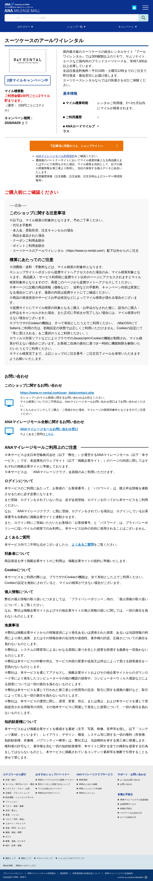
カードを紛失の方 (128, 817)
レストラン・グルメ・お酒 (17, 789)
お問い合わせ (126, 784)
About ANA (8, 865)
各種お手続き (126, 809)
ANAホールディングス (26, 865)
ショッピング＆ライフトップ (71, 858)
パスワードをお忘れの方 (131, 813)
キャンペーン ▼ (127, 26)
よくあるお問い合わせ (130, 780)
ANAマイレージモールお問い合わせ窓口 (49, 429)
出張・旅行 (11, 780)
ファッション (12, 802)
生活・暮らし (12, 811)
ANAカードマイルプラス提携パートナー (56, 780)
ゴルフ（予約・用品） (16, 819)
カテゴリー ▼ (25, 26)
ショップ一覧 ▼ (76, 26)
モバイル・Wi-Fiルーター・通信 (20, 784)
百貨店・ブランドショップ (17, 793)
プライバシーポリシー (13, 873)
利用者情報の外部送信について (86, 873)
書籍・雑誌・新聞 (14, 832)
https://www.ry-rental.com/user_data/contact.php (57, 392)
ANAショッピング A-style (90, 789)
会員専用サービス (128, 804)
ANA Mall (83, 780)
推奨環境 (64, 873)
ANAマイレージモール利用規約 (55, 156)
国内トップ (11, 858)
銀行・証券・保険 (14, 846)
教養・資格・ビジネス (16, 841)
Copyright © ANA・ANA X (14, 877)
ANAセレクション (87, 793)
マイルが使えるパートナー (50, 789)
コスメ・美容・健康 (15, 806)
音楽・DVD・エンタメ (16, 828)
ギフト (9, 837)
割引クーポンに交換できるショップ (54, 784)
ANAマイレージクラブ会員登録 (134, 800)
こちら (49, 434)
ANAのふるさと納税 (88, 784)
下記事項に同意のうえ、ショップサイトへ (76, 145)
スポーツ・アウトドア (16, 824)
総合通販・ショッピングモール (19, 797)
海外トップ (26, 858)
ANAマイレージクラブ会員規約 (119, 873)
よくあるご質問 (83, 544)
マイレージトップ (45, 858)
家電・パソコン (13, 815)
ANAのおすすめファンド (49, 793)
